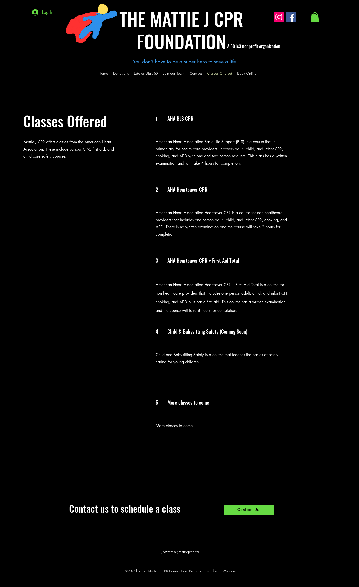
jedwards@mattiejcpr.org (180, 552)
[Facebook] (291, 17)
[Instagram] (279, 17)
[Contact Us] (249, 510)
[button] (315, 17)
